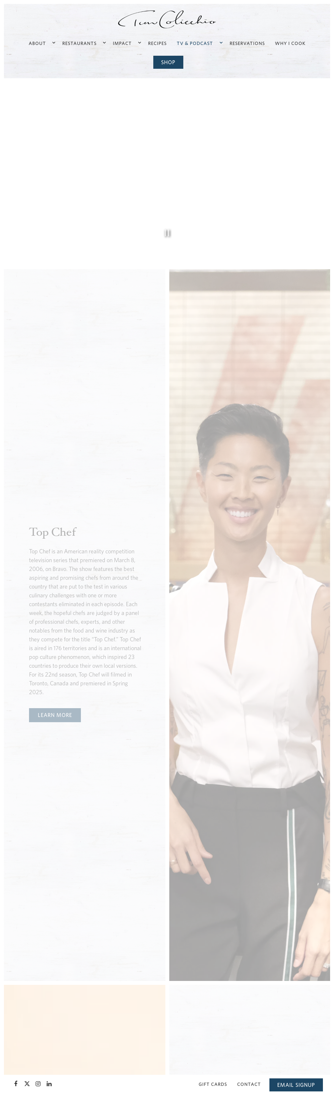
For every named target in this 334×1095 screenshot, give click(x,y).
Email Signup (296, 1085)
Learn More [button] (55, 715)
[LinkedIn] (49, 1084)
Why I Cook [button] (290, 43)
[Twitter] (27, 1084)
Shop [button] (168, 62)
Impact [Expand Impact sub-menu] (127, 42)
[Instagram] (38, 1084)
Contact (249, 1084)
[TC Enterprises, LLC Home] (167, 19)
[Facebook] (16, 1084)
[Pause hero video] (167, 232)
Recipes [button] (157, 43)
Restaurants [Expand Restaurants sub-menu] (83, 42)
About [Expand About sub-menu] (41, 42)
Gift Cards (213, 1084)
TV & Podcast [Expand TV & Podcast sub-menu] (199, 42)
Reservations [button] (247, 43)
